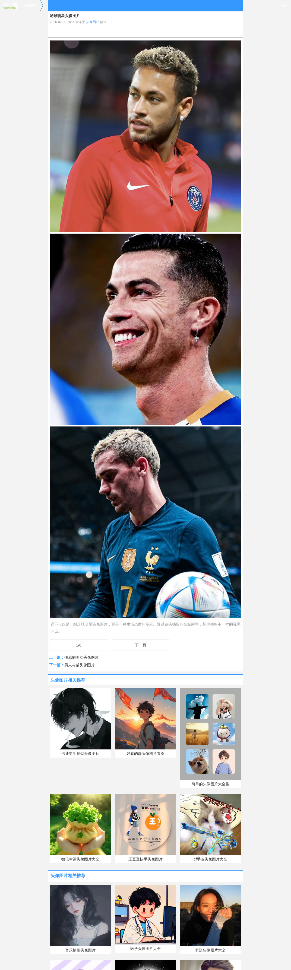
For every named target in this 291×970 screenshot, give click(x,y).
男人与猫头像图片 (79, 665)
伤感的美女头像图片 (81, 657)
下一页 (140, 645)
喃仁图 (10, 5)
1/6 (78, 645)
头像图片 (31, 5)
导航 (284, 5)
